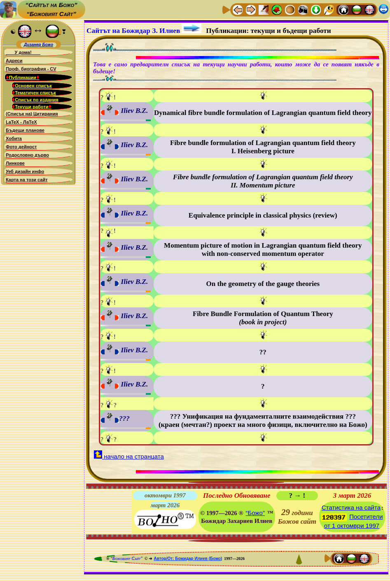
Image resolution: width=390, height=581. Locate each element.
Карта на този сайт (27, 179)
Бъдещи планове (25, 130)
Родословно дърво (27, 154)
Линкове (15, 163)
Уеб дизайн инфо (25, 171)
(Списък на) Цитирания (32, 113)
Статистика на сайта (351, 507)
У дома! (23, 52)
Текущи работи (32, 106)
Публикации (23, 76)
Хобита (14, 138)
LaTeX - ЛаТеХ (21, 121)
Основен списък (32, 85)
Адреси (14, 60)
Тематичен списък (34, 92)
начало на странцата (129, 456)
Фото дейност (21, 146)
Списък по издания (35, 99)
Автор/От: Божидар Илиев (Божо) (188, 558)
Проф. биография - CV (31, 68)
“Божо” (255, 512)
